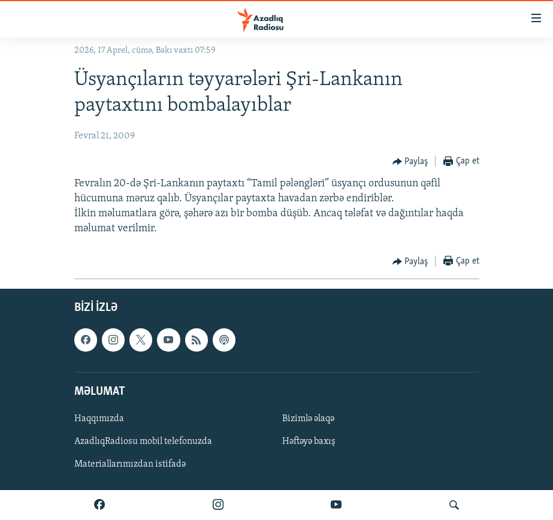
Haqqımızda (99, 418)
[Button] (410, 161)
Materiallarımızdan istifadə (130, 464)
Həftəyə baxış (309, 441)
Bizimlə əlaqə (308, 418)
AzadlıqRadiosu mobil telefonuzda (143, 441)
